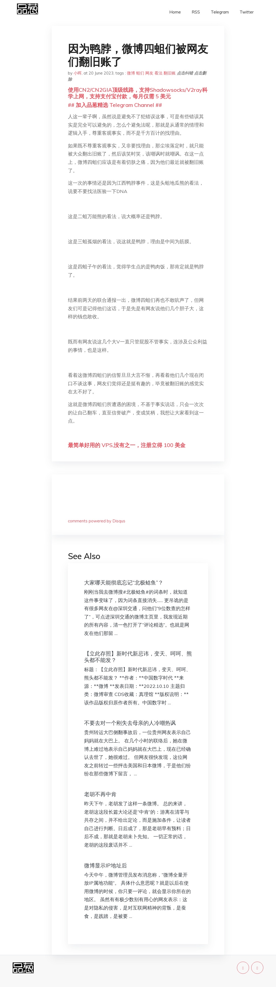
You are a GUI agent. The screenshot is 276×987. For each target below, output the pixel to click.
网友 (149, 73)
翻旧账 (170, 73)
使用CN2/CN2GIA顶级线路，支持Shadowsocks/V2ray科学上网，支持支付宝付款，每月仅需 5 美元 (138, 93)
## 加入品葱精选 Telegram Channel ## (115, 105)
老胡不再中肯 (100, 794)
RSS (196, 12)
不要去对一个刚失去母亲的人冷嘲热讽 (130, 722)
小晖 (78, 73)
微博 (131, 73)
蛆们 (140, 73)
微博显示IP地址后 (105, 865)
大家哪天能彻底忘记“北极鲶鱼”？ (123, 582)
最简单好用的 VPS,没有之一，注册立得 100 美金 (126, 445)
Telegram (220, 12)
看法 (158, 73)
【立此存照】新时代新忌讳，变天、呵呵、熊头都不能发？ (138, 656)
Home (175, 12)
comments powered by (96, 520)
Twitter (247, 12)
